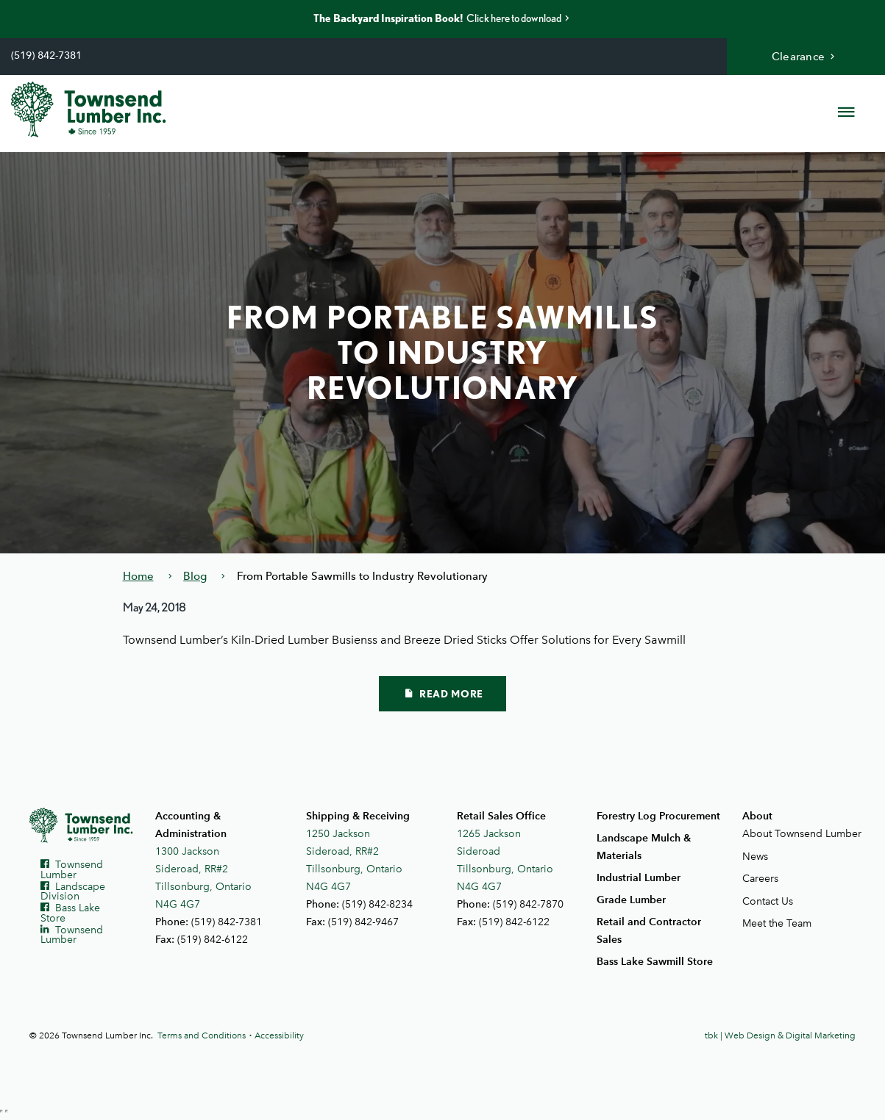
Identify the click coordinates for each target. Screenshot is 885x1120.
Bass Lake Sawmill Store (655, 961)
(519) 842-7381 (46, 55)
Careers (760, 878)
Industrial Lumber (638, 878)
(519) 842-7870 (528, 904)
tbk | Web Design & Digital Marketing (780, 1035)
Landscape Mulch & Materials (644, 847)
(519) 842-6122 (212, 939)
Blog (195, 576)
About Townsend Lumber (799, 834)
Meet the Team (776, 923)
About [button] (757, 816)
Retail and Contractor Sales (649, 931)
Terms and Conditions (201, 1035)
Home (138, 576)
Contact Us (767, 901)
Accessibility (279, 1035)
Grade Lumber (631, 900)
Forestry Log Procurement (658, 816)
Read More (444, 694)
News (755, 856)
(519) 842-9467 (363, 922)
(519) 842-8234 (377, 904)
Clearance (805, 56)
